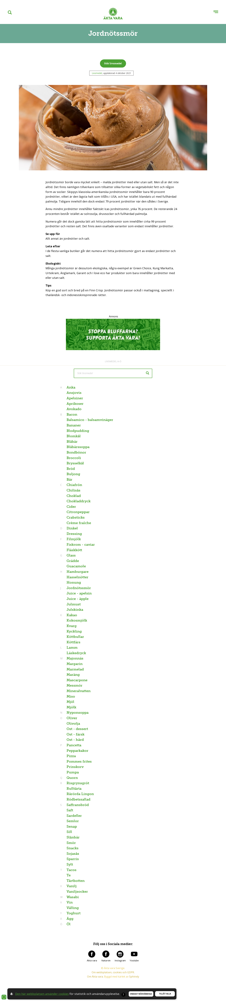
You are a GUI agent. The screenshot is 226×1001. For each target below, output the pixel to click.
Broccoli (74, 458)
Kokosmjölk (77, 620)
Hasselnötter (77, 577)
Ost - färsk (75, 734)
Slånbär (73, 837)
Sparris (73, 859)
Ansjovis (74, 393)
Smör (71, 843)
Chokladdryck (79, 501)
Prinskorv (75, 767)
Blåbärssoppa (78, 447)
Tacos (71, 870)
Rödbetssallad (78, 799)
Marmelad (75, 669)
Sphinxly (134, 976)
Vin (69, 902)
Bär (69, 479)
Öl (68, 924)
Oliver (71, 718)
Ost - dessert (77, 729)
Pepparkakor (77, 751)
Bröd (71, 469)
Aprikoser (75, 404)
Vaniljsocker (77, 891)
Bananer (74, 425)
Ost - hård (75, 740)
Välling (73, 908)
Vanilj (71, 886)
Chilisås (73, 490)
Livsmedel (97, 73)
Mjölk (71, 707)
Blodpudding (78, 431)
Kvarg (72, 626)
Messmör (74, 685)
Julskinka (75, 609)
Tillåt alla (165, 993)
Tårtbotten (76, 881)
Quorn (72, 778)
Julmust (74, 604)
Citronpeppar (78, 512)
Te (69, 875)
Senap (72, 826)
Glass (71, 555)
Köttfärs (73, 642)
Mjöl (70, 702)
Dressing (74, 534)
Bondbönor (76, 452)
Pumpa (73, 772)
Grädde (73, 561)
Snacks (72, 848)
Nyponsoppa (77, 712)
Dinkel (72, 528)
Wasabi (72, 897)
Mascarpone (77, 680)
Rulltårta (74, 788)
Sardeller (74, 816)
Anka (70, 387)
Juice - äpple (78, 599)
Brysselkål (75, 463)
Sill (69, 832)
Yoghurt (73, 913)
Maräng (73, 675)
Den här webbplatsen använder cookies (42, 994)
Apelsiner (75, 398)
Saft (70, 810)
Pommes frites (79, 761)
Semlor (73, 821)
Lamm (72, 647)
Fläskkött (74, 550)
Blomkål (74, 436)
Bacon (71, 414)
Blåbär (72, 441)
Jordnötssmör (78, 588)
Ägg (69, 919)
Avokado (74, 409)
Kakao (71, 615)
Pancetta (73, 745)
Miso (71, 696)
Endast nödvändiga (141, 994)
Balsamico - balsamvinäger (90, 420)
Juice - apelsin (79, 593)
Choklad (74, 496)
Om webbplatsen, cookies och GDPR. (113, 972)
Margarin (75, 664)
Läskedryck (76, 653)
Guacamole (76, 566)
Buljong (73, 474)
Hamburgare (77, 572)
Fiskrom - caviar (81, 544)
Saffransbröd (77, 805)
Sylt (70, 864)
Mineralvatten (79, 691)
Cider (71, 506)
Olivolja (73, 723)
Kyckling (74, 631)
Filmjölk (73, 539)
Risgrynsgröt (77, 783)
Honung (74, 582)
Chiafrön (74, 485)
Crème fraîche (79, 523)
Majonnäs (74, 658)
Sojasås (73, 853)
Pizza (71, 756)
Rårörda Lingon (80, 794)
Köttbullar (75, 637)
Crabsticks (76, 517)
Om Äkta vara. (95, 976)
